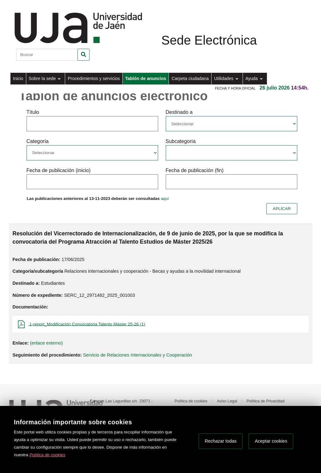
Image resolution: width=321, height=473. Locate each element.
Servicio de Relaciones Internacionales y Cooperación (137, 355)
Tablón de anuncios (145, 78)
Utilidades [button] (224, 78)
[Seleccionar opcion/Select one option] (231, 123)
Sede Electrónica (209, 40)
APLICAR (282, 208)
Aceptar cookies (271, 441)
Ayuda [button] (252, 78)
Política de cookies (191, 401)
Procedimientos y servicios (94, 78)
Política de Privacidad (266, 401)
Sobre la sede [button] (43, 78)
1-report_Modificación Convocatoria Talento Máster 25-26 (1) (86, 323)
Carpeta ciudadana (190, 78)
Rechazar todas (221, 441)
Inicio (18, 78)
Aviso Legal (227, 401)
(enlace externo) (46, 342)
